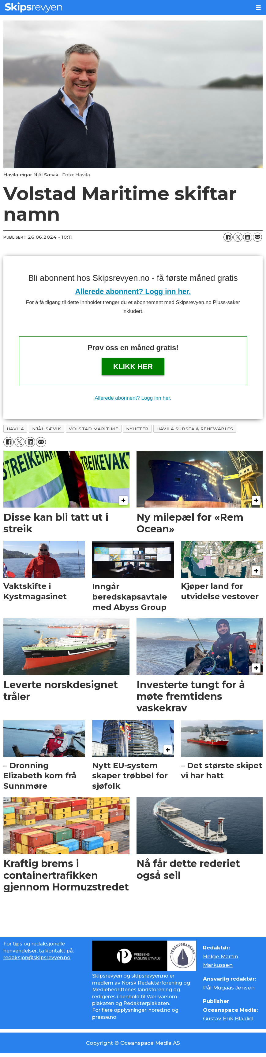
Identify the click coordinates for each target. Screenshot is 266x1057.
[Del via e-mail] (257, 237)
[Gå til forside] (33, 7)
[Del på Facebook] (228, 237)
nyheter (137, 428)
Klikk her (133, 366)
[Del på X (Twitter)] (237, 237)
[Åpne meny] (258, 8)
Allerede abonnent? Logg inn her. (133, 291)
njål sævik (46, 428)
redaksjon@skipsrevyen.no (36, 957)
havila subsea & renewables (194, 428)
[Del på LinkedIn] (247, 237)
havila (15, 428)
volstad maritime (93, 428)
